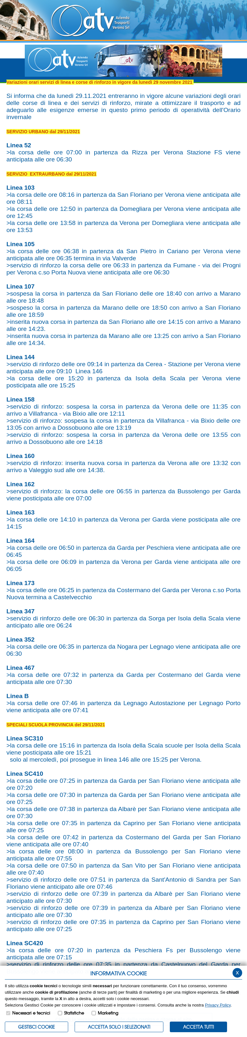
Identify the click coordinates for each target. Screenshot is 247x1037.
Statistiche (74, 1013)
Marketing (108, 1013)
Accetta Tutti (198, 1027)
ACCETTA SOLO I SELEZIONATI (119, 1027)
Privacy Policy (218, 1005)
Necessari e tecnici (31, 1013)
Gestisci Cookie (36, 1027)
